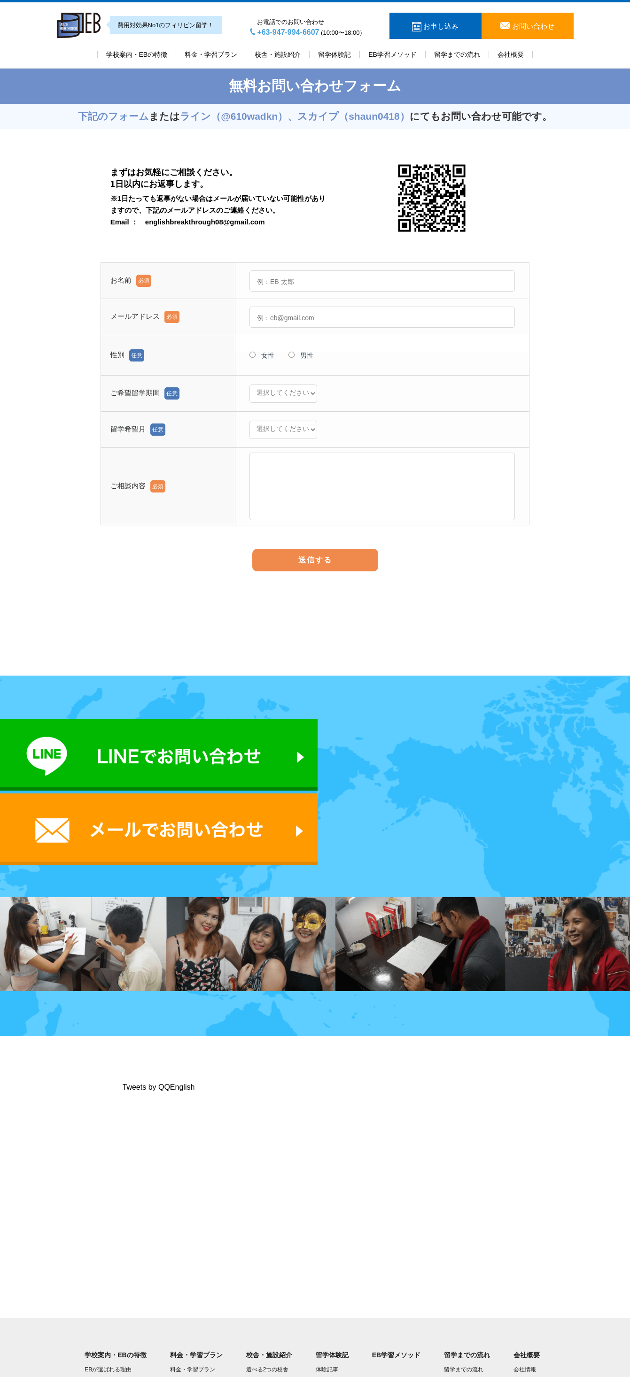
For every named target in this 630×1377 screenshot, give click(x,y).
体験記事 (327, 1261)
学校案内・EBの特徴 (137, 54)
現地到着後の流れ (466, 1275)
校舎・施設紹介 (278, 54)
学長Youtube (529, 1290)
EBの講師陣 (100, 1275)
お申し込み (440, 26)
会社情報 (524, 1261)
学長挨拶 (524, 1275)
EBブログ (97, 1304)
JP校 (252, 1290)
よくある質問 (461, 1290)
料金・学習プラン (211, 54)
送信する (315, 560)
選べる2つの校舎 (267, 1261)
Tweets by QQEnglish (159, 979)
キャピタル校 (263, 1275)
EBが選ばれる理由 (108, 1261)
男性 (300, 355)
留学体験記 (334, 54)
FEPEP (179, 1290)
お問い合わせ (532, 26)
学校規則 (96, 1290)
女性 (261, 355)
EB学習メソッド (392, 54)
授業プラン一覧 (190, 1275)
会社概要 (511, 54)
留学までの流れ (457, 54)
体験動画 (327, 1275)
